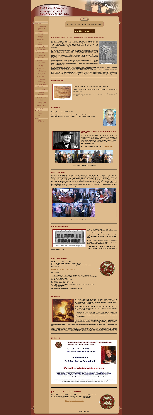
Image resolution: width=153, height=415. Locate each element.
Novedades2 (40, 31)
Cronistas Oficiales (42, 97)
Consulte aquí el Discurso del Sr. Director (63, 269)
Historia (39, 115)
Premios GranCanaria (40, 33)
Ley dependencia (41, 73)
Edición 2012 (41, 44)
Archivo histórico (41, 52)
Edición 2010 (41, 41)
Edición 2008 (41, 37)
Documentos (39, 91)
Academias (40, 65)
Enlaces (37, 118)
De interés (38, 50)
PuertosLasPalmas (42, 105)
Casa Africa (40, 107)
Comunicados (39, 59)
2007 (96, 24)
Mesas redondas (39, 86)
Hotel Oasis (40, 29)
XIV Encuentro (41, 76)
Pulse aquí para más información (74, 401)
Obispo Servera (41, 81)
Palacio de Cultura (42, 71)
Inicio (37, 21)
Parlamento (40, 100)
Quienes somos (41, 112)
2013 (75, 24)
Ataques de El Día (42, 82)
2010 (85, 24)
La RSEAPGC (39, 110)
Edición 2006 (41, 34)
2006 (99, 24)
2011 (82, 24)
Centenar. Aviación (42, 26)
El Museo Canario (42, 84)
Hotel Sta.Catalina (42, 102)
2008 (92, 24)
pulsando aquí (108, 146)
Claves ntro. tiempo (40, 46)
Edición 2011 (40, 42)
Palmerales (40, 60)
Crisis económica (41, 62)
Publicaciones (41, 57)
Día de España (41, 74)
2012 (79, 24)
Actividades (38, 23)
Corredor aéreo (41, 92)
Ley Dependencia (41, 87)
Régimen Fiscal (41, 70)
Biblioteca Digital (41, 55)
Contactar (40, 113)
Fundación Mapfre (42, 103)
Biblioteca (40, 54)
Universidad (40, 99)
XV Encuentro (41, 78)
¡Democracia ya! (41, 28)
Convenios (38, 95)
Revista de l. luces (42, 49)
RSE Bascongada (41, 79)
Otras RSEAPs (41, 121)
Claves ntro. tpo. (41, 47)
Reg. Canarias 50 (41, 89)
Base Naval (40, 66)
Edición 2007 (41, 36)
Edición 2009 (41, 39)
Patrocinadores (41, 116)
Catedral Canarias (41, 68)
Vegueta (39, 63)
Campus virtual (39, 108)
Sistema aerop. (41, 94)
